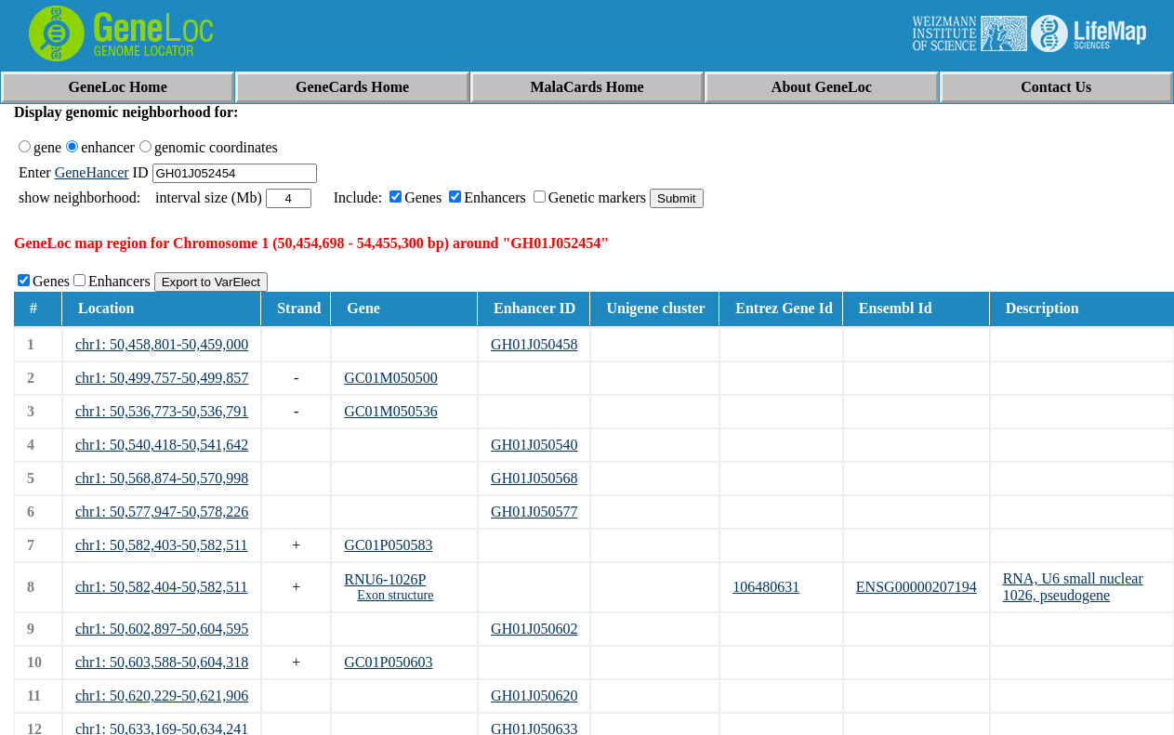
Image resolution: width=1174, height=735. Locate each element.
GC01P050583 (388, 545)
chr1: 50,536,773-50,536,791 (161, 411)
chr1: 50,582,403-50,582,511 (161, 545)
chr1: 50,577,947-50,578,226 (161, 511)
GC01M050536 (390, 411)
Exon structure (395, 595)
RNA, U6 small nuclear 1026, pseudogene (1073, 587)
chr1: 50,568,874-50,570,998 (161, 478)
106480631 (765, 587)
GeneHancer (92, 172)
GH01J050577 (534, 511)
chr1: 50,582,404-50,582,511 (161, 587)
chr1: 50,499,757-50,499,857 (161, 378)
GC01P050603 (388, 662)
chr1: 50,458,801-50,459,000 (161, 344)
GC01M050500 (390, 378)
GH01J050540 (534, 445)
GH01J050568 (534, 478)
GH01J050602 (534, 629)
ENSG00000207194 (916, 587)
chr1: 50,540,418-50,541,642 (161, 445)
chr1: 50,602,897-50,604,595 (161, 629)
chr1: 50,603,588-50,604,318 (161, 662)
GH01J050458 (534, 344)
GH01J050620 (534, 695)
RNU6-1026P (385, 579)
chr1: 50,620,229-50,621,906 (161, 695)
